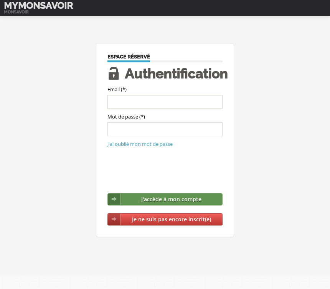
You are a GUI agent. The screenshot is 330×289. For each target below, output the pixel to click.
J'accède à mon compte (171, 199)
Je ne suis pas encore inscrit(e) (171, 219)
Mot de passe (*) (126, 116)
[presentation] (165, 170)
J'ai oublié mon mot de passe (140, 143)
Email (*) (117, 89)
